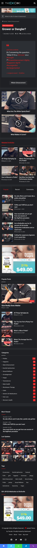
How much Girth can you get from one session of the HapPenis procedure (23, 216)
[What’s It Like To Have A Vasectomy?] (18, 458)
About (15, 534)
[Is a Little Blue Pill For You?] (30, 451)
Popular (5, 189)
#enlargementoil (13, 68)
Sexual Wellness (7, 371)
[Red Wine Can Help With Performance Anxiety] (27, 170)
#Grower (21, 55)
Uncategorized (7, 374)
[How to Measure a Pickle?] (10, 170)
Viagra (5, 377)
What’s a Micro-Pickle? (21, 330)
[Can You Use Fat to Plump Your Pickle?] (7, 324)
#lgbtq (26, 60)
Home (4, 21)
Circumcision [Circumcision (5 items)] (6, 472)
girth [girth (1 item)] (9, 475)
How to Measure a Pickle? (10, 177)
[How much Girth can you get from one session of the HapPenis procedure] (7, 216)
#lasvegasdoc (12, 65)
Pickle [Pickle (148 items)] (4, 482)
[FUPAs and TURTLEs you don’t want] (7, 207)
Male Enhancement (13, 21)
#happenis (11, 63)
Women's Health (7, 400)
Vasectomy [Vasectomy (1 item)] (15, 486)
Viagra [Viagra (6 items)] (22, 486)
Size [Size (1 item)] (27, 482)
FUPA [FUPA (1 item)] (4, 475)
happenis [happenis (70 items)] (15, 475)
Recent (17, 189)
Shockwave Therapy (9, 387)
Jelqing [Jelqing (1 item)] (31, 475)
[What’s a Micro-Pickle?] (7, 333)
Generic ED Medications (10, 393)
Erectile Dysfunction (9, 368)
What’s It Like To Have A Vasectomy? (15, 16)
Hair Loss (5, 397)
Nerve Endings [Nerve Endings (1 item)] (29, 479)
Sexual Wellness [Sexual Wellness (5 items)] (19, 482)
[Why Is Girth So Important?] (30, 458)
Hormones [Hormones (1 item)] (23, 475)
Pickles (5, 358)
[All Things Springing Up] (10, 152)
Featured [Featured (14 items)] (27, 472)
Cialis (4, 390)
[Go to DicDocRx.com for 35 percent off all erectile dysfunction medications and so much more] (7, 226)
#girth (17, 63)
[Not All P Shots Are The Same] (6, 458)
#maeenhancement (16, 60)
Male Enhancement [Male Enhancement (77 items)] (8, 479)
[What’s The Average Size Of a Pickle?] (27, 152)
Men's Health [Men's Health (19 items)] (18, 479)
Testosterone (7, 381)
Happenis (5, 361)
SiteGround (27, 531)
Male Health (6, 384)
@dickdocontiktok (12, 50)
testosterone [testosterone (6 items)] (6, 486)
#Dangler (10, 57)
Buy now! (25, 534)
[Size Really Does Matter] (18, 293)
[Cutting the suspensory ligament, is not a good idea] (7, 238)
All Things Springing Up (9, 158)
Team (20, 534)
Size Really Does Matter (11, 305)
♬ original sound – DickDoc (15, 73)
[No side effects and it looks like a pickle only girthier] (7, 199)
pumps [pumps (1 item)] (10, 482)
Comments (30, 189)
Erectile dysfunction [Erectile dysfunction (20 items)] (17, 472)
